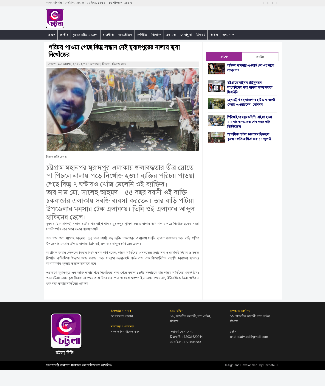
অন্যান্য (227, 35)
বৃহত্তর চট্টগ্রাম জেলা (85, 35)
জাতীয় (64, 35)
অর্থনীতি (142, 35)
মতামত (171, 35)
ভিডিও (214, 35)
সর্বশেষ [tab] (224, 57)
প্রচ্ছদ (51, 35)
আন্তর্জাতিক (125, 35)
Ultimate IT (271, 365)
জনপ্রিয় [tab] (260, 57)
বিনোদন (156, 35)
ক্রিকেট (201, 35)
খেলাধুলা (186, 35)
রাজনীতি (108, 35)
